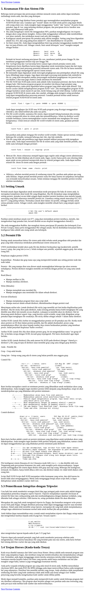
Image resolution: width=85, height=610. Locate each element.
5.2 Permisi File (11, 238)
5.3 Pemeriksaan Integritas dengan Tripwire (29, 503)
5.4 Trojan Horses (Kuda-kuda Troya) (25, 566)
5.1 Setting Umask (12, 189)
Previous (8, 2)
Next (3, 2)
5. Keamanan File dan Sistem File (22, 8)
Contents (16, 2)
